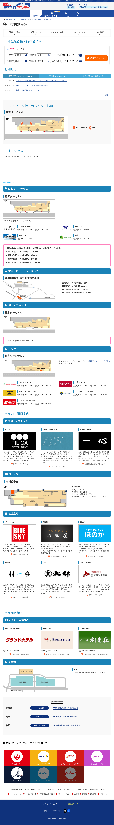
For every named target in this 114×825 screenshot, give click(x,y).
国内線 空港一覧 (82, 789)
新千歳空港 (39, 708)
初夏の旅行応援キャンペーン (27, 90)
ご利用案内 (40, 789)
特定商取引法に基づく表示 (47, 794)
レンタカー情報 (57, 33)
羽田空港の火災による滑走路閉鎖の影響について (35, 85)
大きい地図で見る (8, 183)
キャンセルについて (15, 794)
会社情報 (76, 794)
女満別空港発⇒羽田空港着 (66, 717)
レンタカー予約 (30, 789)
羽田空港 (39, 717)
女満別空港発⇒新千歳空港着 (66, 708)
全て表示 (107, 95)
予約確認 (71, 7)
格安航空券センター (16, 789)
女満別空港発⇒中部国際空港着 (67, 725)
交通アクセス (35, 33)
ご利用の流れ (51, 789)
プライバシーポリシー (64, 794)
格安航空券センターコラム (98, 789)
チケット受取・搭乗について (66, 789)
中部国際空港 (39, 725)
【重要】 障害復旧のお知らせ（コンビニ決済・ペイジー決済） (41, 81)
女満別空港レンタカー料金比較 (99, 361)
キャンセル (92, 7)
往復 (12, 49)
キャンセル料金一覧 (30, 794)
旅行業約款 (93, 794)
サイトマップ (103, 794)
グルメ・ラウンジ (78, 33)
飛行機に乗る (14, 33)
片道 (22, 49)
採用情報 (84, 794)
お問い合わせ (102, 7)
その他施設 (99, 33)
